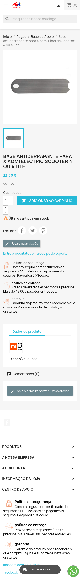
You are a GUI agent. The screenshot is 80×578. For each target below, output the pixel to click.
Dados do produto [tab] (27, 331)
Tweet (32, 230)
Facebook (7, 422)
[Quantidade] (8, 200)
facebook (10, 572)
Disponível (17, 359)
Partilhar (22, 230)
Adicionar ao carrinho (46, 200)
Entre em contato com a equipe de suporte (35, 253)
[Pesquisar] (40, 19)
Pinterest (43, 230)
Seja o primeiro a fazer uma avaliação (40, 391)
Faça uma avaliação (21, 244)
